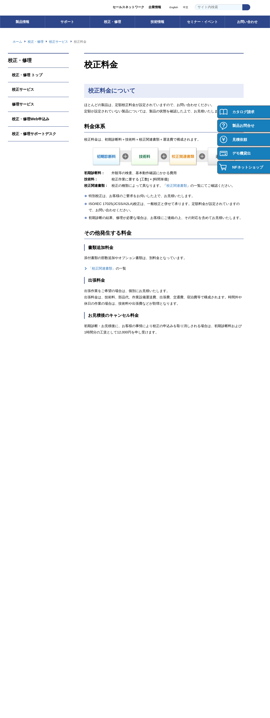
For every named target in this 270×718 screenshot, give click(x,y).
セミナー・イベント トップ (162, 536)
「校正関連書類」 (102, 268)
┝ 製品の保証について (28, 478)
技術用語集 (216, 435)
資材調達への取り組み (93, 594)
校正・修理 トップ (27, 75)
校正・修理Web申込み (31, 119)
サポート (67, 21)
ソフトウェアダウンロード (96, 435)
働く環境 (214, 551)
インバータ (19, 442)
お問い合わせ (247, 21)
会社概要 (83, 558)
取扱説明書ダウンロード (94, 442)
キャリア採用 (217, 565)
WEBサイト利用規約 (202, 670)
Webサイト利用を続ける (230, 699)
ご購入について (22, 525)
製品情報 (22, 21)
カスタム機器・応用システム (32, 464)
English (173, 7)
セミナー (149, 544)
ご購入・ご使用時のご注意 (31, 551)
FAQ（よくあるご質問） (95, 449)
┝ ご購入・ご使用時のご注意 (33, 486)
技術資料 (214, 457)
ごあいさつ (85, 544)
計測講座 (214, 442)
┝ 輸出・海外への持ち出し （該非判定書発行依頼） (31, 495)
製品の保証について (26, 558)
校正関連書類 (175, 186)
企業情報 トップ (88, 536)
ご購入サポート (23, 544)
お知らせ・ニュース (91, 602)
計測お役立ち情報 (220, 449)
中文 (185, 7)
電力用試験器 (21, 449)
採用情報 (212, 525)
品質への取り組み (90, 587)
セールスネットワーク (128, 7)
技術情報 (157, 21)
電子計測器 (19, 428)
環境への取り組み (90, 580)
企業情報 (154, 7)
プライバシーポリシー (168, 670)
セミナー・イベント (202, 21)
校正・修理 (112, 21)
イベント (149, 551)
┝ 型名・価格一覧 (25, 471)
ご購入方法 (19, 536)
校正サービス (23, 89)
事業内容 (83, 565)
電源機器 (18, 435)
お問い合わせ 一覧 (25, 640)
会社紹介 (214, 544)
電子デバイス (21, 457)
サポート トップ (88, 428)
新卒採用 (214, 558)
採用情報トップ (219, 536)
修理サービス (23, 104)
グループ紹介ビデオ (91, 551)
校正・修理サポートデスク (34, 134)
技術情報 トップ (219, 428)
